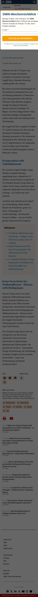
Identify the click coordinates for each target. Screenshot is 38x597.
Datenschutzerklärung (17, 44)
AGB (29, 44)
